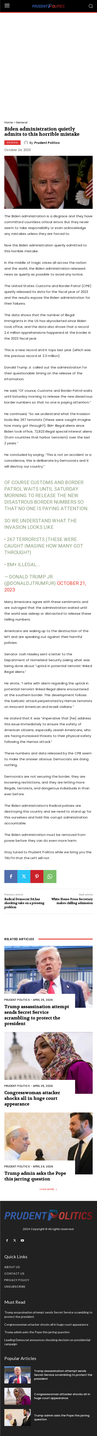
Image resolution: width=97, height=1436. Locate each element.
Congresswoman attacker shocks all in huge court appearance (32, 1098)
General (21, 122)
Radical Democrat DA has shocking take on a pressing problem (24, 903)
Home (8, 122)
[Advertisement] (48, 63)
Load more (48, 1189)
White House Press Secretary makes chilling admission (72, 901)
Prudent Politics (47, 142)
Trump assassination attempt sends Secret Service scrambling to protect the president (36, 1015)
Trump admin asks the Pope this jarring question (35, 1176)
